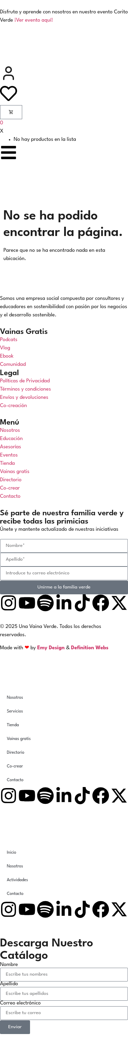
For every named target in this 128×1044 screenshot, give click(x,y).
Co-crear (15, 766)
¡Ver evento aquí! (33, 20)
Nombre (9, 964)
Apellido (9, 984)
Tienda (13, 725)
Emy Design (51, 648)
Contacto (15, 780)
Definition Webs (90, 648)
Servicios (15, 711)
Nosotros (15, 698)
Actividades (17, 880)
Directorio (15, 753)
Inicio (11, 853)
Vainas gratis (19, 739)
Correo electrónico (20, 1003)
